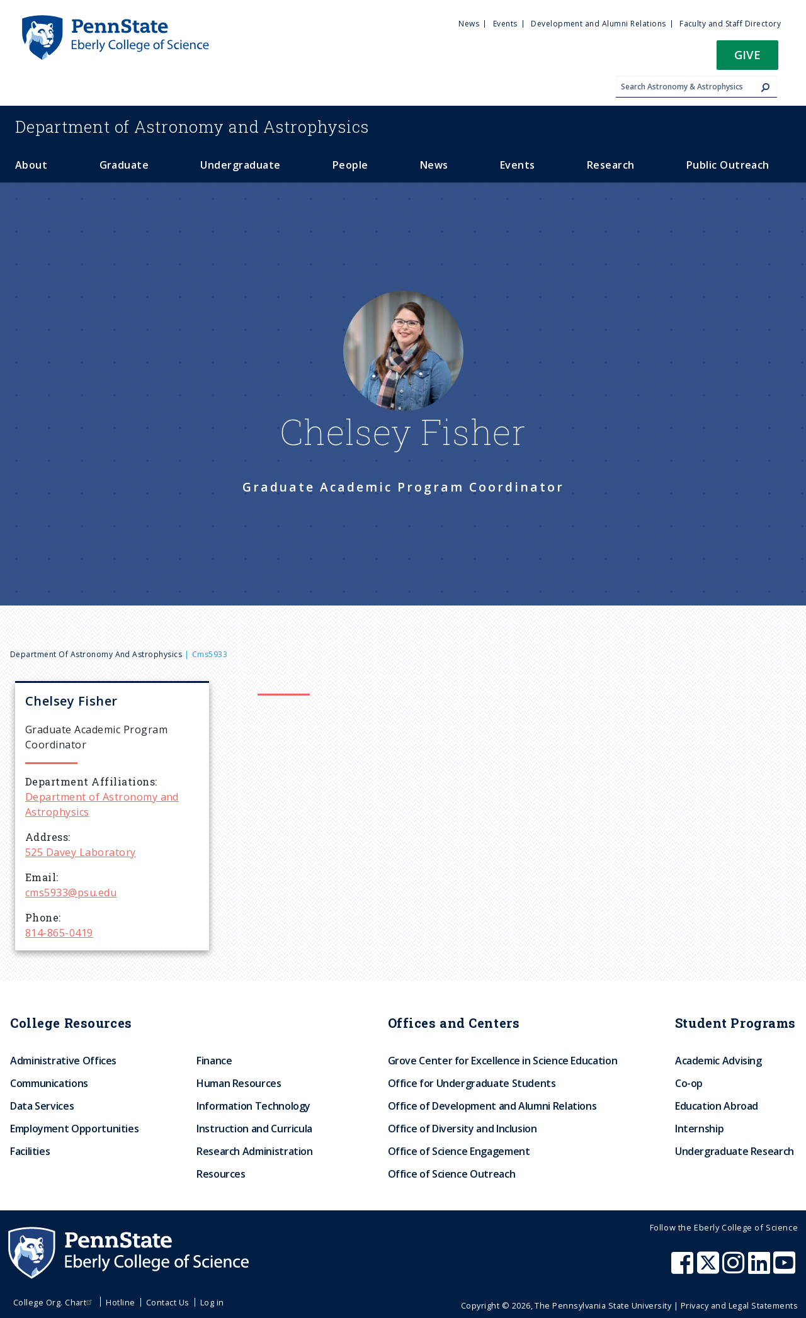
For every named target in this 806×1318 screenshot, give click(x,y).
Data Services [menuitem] (42, 1106)
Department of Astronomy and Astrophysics (96, 654)
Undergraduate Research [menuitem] (734, 1151)
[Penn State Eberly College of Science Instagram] (734, 1269)
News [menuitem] (468, 23)
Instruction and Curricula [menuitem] (254, 1128)
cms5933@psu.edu (70, 892)
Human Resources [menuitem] (238, 1083)
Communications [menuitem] (49, 1083)
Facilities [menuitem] (30, 1151)
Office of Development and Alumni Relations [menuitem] (492, 1106)
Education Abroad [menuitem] (716, 1106)
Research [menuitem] (611, 165)
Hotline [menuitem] (120, 1302)
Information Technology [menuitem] (253, 1106)
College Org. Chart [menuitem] (54, 1302)
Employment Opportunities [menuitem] (74, 1128)
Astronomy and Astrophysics (192, 126)
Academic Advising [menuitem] (718, 1060)
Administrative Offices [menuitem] (63, 1060)
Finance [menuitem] (214, 1060)
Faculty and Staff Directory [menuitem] (730, 23)
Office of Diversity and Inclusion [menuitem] (462, 1128)
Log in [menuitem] (212, 1302)
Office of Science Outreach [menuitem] (452, 1174)
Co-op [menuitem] (689, 1083)
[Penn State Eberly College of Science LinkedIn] (760, 1269)
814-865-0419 (59, 933)
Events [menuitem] (505, 23)
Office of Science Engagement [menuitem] (459, 1151)
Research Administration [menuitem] (254, 1151)
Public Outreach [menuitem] (727, 165)
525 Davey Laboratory (80, 852)
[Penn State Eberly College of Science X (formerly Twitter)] (709, 1269)
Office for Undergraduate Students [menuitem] (472, 1083)
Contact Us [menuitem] (168, 1302)
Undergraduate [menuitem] (240, 165)
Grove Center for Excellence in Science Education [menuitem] (503, 1060)
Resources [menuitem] (221, 1174)
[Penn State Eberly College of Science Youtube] (785, 1269)
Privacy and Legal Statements (739, 1305)
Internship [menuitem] (699, 1128)
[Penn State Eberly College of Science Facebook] (683, 1269)
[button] (747, 58)
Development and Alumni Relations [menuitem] (598, 23)
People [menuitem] (350, 165)
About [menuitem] (31, 165)
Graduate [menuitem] (124, 165)
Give (747, 54)
